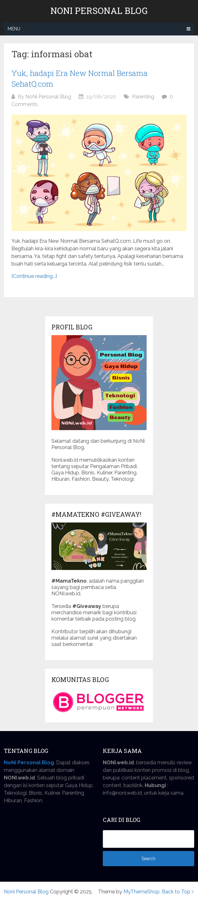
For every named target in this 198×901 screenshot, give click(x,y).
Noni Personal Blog (99, 10)
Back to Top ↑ (178, 892)
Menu (14, 28)
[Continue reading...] (34, 276)
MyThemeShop (141, 892)
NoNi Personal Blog (48, 97)
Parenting (143, 97)
